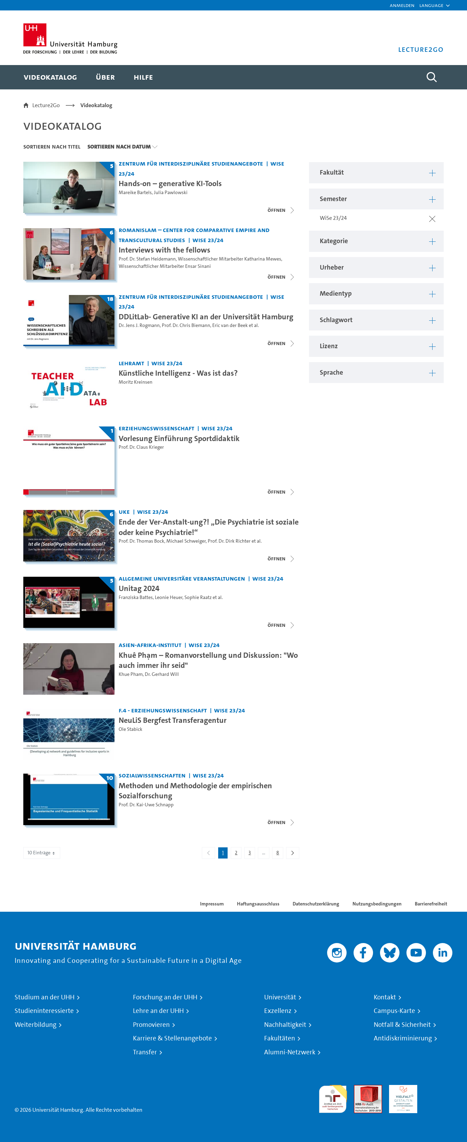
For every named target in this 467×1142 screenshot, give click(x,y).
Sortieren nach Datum (119, 146)
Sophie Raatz (198, 597)
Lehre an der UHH (158, 1010)
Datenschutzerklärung (316, 903)
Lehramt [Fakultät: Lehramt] (131, 363)
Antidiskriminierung (403, 1038)
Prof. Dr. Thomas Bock (141, 541)
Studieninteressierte (44, 1010)
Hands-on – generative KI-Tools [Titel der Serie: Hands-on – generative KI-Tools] (170, 183)
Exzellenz (278, 1010)
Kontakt (385, 997)
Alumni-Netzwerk (289, 1052)
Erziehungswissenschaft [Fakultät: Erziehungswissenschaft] (156, 428)
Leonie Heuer (168, 597)
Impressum (212, 903)
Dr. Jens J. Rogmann (139, 325)
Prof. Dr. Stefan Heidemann (147, 259)
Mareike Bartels (135, 192)
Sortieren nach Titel (51, 146)
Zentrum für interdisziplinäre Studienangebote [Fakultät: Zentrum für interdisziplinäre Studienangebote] (191, 163)
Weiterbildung (35, 1024)
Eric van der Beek (230, 325)
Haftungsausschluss (258, 903)
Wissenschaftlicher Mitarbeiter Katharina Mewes (229, 259)
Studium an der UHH (44, 997)
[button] (431, 5)
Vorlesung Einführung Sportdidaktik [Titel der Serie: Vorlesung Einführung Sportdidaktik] (179, 438)
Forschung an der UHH (165, 997)
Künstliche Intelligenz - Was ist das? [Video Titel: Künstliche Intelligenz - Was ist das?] (178, 373)
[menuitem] (50, 77)
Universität (280, 997)
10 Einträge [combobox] (41, 852)
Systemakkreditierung (438, 1089)
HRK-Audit (401, 1089)
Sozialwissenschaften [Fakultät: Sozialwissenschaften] (152, 775)
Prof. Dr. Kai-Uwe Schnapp (146, 804)
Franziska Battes (136, 597)
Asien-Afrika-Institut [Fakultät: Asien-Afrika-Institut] (150, 644)
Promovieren (151, 1024)
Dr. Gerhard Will (162, 674)
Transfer (145, 1052)
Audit (360, 1089)
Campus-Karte (394, 1010)
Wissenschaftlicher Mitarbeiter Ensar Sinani (165, 266)
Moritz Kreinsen (135, 382)
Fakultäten (279, 1038)
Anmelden (402, 5)
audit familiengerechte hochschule (333, 1097)
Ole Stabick (130, 729)
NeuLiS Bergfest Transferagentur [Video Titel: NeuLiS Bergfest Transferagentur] (173, 720)
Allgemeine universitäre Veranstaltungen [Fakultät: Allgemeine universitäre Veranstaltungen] (182, 578)
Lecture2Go (46, 105)
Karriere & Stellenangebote (172, 1038)
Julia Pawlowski (171, 192)
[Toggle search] (431, 77)
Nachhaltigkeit (285, 1024)
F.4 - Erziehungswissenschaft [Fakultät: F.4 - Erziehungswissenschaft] (163, 710)
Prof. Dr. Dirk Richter (229, 541)
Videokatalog (96, 105)
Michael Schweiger (186, 541)
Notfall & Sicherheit (402, 1024)
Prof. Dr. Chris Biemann (186, 325)
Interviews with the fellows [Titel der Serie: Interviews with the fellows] (164, 250)
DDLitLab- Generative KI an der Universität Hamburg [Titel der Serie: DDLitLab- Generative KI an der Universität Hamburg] (206, 316)
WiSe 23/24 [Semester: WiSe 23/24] (207, 239)
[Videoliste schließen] (282, 210)
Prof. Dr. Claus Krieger (141, 447)
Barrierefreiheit (431, 903)
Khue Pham (131, 674)
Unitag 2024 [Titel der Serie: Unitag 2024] (139, 588)
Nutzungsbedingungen (377, 903)
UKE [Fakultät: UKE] (124, 511)
